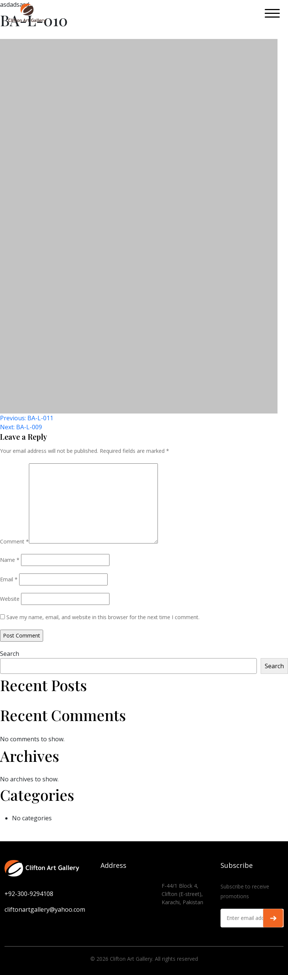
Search (9, 654)
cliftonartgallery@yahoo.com (44, 909)
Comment (14, 541)
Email (9, 579)
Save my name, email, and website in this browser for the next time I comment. (103, 617)
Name (10, 559)
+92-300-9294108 (28, 894)
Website (10, 598)
